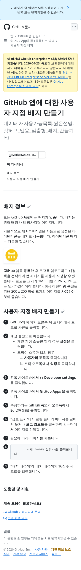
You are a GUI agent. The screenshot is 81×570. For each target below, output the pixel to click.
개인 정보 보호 (61, 549)
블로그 (56, 554)
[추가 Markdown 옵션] (42, 154)
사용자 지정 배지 (21, 45)
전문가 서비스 (38, 554)
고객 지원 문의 (15, 518)
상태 (6, 554)
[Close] (68, 7)
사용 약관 (41, 549)
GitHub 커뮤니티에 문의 (22, 512)
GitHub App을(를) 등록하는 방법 (32, 41)
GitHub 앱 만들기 (30, 36)
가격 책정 (19, 554)
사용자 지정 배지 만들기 (34, 311)
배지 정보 (17, 206)
